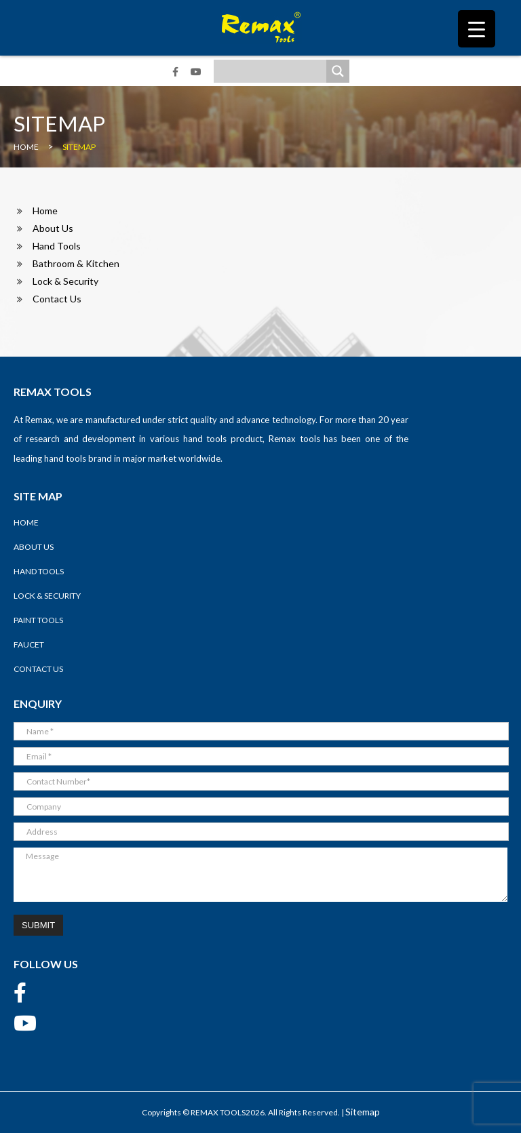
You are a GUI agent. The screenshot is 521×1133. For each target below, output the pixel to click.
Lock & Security (65, 281)
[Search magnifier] (337, 71)
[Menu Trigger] (476, 28)
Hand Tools (57, 246)
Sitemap (362, 1111)
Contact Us (57, 298)
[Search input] (273, 71)
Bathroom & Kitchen (76, 263)
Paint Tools (38, 620)
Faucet (29, 644)
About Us (53, 228)
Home (45, 210)
